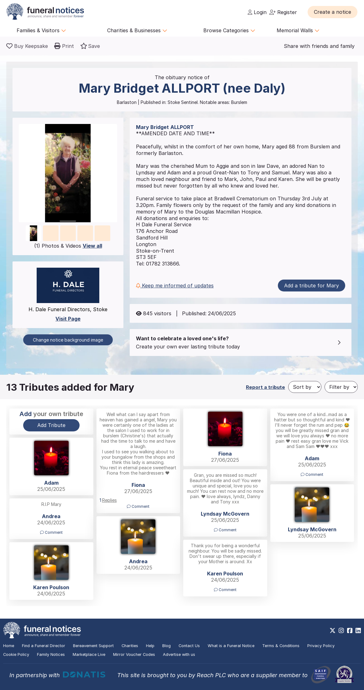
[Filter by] (341, 387)
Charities (130, 645)
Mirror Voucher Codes (134, 654)
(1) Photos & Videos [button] (68, 246)
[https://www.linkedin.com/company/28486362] (358, 630)
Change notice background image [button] (68, 339)
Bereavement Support (93, 645)
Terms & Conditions (280, 645)
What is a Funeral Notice (231, 645)
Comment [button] (138, 506)
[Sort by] (304, 387)
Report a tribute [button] (265, 387)
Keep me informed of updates (175, 285)
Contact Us (189, 645)
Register (283, 12)
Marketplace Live (89, 654)
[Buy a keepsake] (27, 46)
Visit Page (68, 319)
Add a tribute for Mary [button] (311, 285)
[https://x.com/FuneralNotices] (332, 630)
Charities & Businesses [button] (137, 30)
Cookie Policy (16, 654)
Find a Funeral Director (43, 645)
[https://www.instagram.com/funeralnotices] (341, 630)
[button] (332, 12)
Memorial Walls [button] (298, 30)
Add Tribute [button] (51, 425)
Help (150, 645)
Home (8, 645)
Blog (166, 645)
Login (257, 12)
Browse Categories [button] (229, 30)
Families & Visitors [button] (41, 30)
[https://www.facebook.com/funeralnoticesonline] (349, 630)
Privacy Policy (321, 645)
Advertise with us (179, 654)
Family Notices (51, 654)
